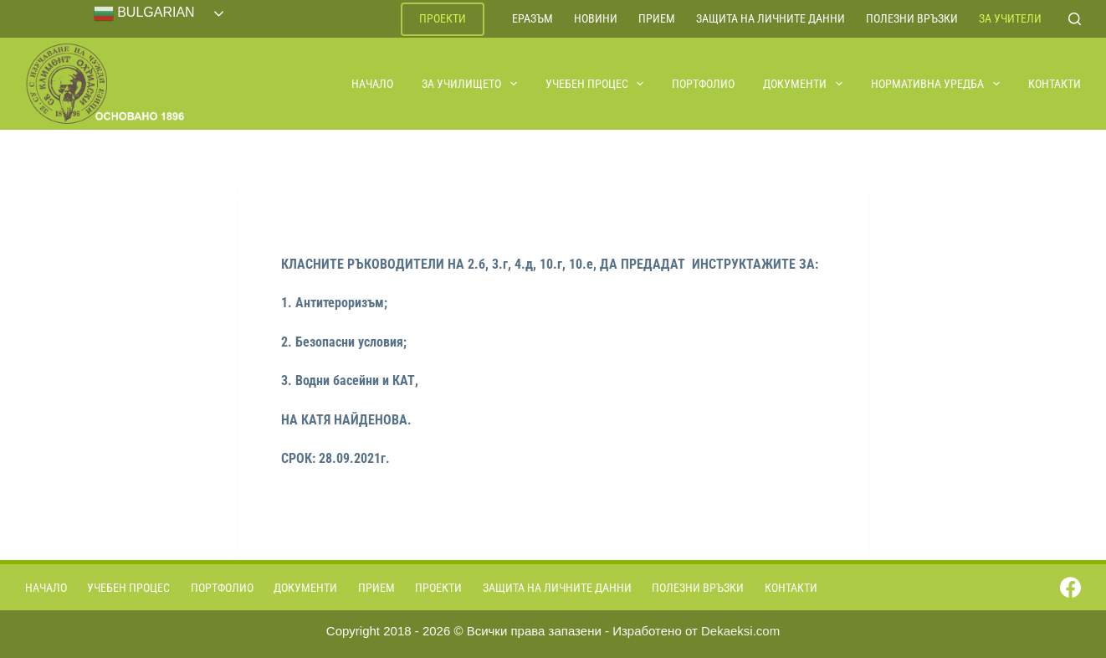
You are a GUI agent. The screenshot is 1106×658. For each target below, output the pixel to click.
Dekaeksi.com (740, 631)
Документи (803, 84)
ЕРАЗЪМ (532, 18)
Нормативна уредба (936, 84)
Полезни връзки (912, 18)
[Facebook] (1070, 587)
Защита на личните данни (770, 18)
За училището (470, 84)
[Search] (1074, 19)
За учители (1010, 18)
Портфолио (703, 83)
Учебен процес (595, 84)
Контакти (1054, 83)
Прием (656, 18)
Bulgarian (144, 13)
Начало (372, 83)
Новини (595, 18)
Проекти (442, 18)
